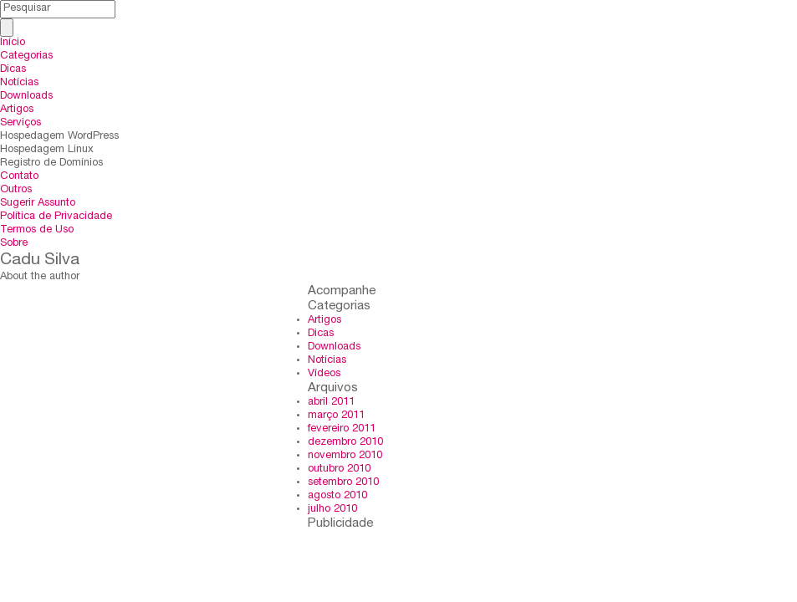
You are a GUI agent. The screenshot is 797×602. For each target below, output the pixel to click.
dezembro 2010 (345, 442)
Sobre (14, 243)
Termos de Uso (37, 230)
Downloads (26, 96)
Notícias (19, 83)
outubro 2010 (339, 469)
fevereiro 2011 (342, 429)
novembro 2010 (345, 456)
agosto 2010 (337, 496)
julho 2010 (332, 509)
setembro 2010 (343, 482)
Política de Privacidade (56, 217)
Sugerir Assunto (37, 203)
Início (12, 43)
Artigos (16, 110)
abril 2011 (331, 402)
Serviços (20, 123)
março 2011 (336, 416)
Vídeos (324, 374)
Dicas (13, 69)
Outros (16, 190)
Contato (19, 176)
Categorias (26, 56)
